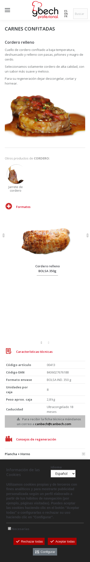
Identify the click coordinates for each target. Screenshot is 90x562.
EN (66, 13)
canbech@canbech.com (53, 424)
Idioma (56, 467)
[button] (3, 235)
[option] (18, 178)
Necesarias (20, 529)
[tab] (45, 453)
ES (65, 11)
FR (65, 16)
